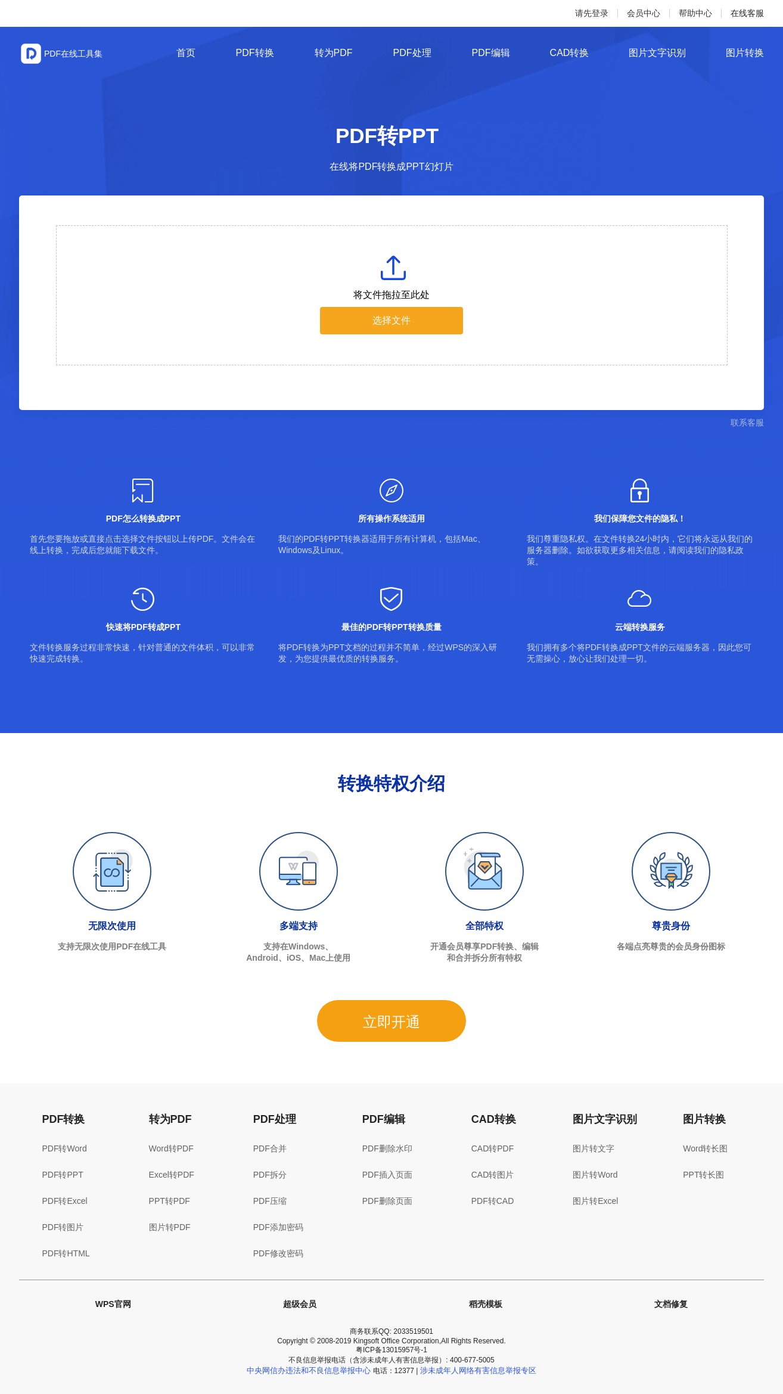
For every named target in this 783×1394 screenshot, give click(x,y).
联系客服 (747, 422)
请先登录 (591, 13)
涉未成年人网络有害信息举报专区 (478, 1370)
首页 (185, 53)
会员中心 (643, 13)
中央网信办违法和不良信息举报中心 (309, 1370)
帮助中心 (695, 13)
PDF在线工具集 (73, 53)
